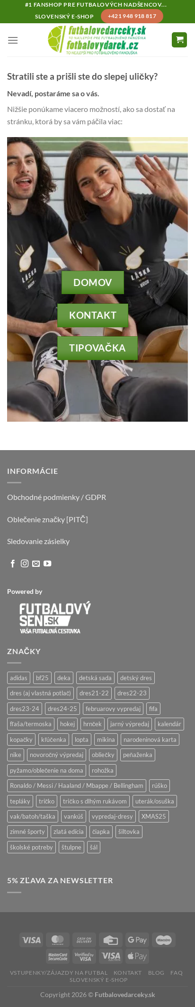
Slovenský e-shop (99, 979)
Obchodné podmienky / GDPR (56, 496)
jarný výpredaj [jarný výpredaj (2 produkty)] (129, 724)
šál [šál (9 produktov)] (94, 847)
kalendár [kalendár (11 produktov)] (169, 724)
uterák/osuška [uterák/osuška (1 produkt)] (154, 801)
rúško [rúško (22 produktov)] (159, 785)
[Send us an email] (36, 564)
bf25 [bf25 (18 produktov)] (42, 678)
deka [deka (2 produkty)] (64, 678)
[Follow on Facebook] (13, 564)
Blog (156, 972)
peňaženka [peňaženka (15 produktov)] (137, 754)
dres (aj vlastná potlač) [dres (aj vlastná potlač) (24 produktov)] (40, 693)
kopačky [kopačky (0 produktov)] (21, 739)
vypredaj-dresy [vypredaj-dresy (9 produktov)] (112, 816)
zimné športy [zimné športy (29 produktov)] (27, 831)
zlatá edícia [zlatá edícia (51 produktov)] (68, 831)
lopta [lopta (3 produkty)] (82, 739)
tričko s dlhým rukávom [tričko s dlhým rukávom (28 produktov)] (94, 801)
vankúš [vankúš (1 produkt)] (73, 816)
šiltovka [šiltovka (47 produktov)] (129, 831)
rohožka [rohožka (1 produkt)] (103, 770)
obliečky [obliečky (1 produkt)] (103, 754)
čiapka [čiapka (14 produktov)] (101, 831)
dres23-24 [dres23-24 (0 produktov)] (24, 708)
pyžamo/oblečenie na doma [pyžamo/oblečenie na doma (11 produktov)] (46, 770)
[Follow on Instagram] (24, 564)
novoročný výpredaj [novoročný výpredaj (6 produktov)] (56, 754)
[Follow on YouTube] (47, 564)
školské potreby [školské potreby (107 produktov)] (31, 847)
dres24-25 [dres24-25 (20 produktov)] (62, 708)
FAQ (176, 972)
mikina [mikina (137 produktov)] (106, 739)
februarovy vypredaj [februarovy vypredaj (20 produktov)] (113, 708)
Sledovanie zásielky (38, 540)
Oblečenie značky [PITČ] (47, 519)
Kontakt (128, 972)
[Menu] (12, 40)
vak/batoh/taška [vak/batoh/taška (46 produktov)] (32, 816)
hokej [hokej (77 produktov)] (67, 724)
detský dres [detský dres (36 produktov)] (136, 678)
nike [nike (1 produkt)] (15, 754)
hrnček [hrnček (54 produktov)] (92, 724)
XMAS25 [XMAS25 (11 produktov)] (154, 816)
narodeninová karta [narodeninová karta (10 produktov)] (150, 739)
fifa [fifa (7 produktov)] (153, 708)
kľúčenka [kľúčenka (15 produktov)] (53, 739)
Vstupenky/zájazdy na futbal (59, 972)
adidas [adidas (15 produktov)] (18, 678)
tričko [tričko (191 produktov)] (46, 801)
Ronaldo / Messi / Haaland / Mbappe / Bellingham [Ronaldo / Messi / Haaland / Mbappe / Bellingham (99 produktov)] (76, 785)
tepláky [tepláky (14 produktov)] (20, 801)
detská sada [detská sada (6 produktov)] (95, 678)
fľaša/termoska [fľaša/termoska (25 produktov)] (31, 724)
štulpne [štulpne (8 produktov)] (71, 847)
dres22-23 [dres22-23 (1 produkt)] (132, 693)
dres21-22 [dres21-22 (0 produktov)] (94, 693)
